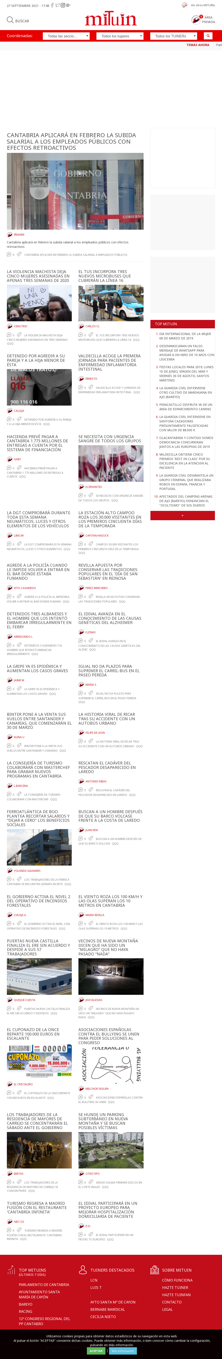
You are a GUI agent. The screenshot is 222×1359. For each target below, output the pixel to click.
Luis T (96, 1287)
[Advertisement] (111, 90)
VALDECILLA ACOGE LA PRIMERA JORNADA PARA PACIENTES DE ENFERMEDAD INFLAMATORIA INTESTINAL (109, 362)
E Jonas (91, 632)
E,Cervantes (94, 487)
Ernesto (91, 379)
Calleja (19, 411)
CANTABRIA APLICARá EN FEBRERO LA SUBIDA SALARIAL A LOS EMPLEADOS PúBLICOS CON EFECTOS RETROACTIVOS (71, 141)
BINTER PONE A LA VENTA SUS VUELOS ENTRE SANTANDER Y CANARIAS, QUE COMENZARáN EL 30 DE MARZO (39, 721)
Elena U (19, 737)
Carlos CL (92, 326)
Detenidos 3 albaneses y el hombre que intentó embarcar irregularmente (34, 650)
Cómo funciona (177, 1280)
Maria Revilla (95, 915)
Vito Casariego (25, 588)
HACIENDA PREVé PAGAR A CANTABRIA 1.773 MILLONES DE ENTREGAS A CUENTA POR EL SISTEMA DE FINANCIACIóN (37, 443)
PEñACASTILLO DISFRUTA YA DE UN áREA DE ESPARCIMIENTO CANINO (185, 406)
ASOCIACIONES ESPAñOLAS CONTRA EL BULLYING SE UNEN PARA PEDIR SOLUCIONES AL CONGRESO (108, 1036)
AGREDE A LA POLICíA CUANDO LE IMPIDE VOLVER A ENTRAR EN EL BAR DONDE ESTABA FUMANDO (38, 571)
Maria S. (91, 685)
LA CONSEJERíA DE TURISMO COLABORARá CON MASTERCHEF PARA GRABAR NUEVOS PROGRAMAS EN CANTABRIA (38, 769)
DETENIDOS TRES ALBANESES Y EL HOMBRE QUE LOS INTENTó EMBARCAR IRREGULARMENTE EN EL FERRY (39, 620)
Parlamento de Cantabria (44, 1284)
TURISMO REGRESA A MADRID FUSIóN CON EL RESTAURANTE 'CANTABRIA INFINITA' (37, 1208)
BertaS (18, 1174)
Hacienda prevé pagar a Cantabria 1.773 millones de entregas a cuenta (35, 472)
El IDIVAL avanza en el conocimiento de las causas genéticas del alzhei (109, 645)
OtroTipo (93, 1174)
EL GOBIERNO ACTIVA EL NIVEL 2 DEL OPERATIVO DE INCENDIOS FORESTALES (38, 901)
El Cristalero (23, 1084)
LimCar (19, 535)
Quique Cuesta (24, 1000)
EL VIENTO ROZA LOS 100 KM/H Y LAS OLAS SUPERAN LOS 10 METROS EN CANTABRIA (110, 901)
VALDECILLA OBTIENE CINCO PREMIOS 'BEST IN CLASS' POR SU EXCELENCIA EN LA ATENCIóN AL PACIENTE (184, 461)
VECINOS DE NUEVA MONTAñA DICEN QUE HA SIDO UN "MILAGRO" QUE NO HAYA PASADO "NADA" (108, 947)
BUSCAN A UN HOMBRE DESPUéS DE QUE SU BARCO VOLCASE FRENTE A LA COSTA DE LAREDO (110, 816)
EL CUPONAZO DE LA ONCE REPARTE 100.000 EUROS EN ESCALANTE (33, 1034)
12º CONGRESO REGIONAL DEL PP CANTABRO (44, 1321)
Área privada (208, 19)
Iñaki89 (19, 235)
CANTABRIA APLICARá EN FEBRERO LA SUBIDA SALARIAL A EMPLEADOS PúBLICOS (75, 255)
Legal (167, 1309)
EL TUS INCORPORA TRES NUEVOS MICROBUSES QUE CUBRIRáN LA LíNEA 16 (104, 276)
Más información (123, 1351)
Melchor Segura (97, 1089)
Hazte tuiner (175, 1287)
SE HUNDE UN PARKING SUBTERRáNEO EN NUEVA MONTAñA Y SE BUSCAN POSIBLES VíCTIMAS (103, 1121)
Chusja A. (20, 915)
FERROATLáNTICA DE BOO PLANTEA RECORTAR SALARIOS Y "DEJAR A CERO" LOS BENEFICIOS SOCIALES (38, 818)
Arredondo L (23, 637)
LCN (93, 1280)
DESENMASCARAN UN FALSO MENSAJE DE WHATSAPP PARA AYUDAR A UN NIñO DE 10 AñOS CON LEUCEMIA (186, 352)
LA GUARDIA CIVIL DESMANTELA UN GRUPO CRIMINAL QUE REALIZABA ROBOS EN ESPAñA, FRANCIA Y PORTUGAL (186, 482)
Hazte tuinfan (176, 1294)
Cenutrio (20, 326)
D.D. (88, 1226)
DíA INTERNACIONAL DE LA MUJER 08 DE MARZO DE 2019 (185, 336)
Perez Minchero (97, 588)
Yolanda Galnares (27, 871)
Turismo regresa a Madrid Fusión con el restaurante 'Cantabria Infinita (34, 1235)
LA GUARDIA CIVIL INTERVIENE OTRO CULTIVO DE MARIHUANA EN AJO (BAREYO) (185, 392)
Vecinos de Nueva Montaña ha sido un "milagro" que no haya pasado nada (108, 1013)
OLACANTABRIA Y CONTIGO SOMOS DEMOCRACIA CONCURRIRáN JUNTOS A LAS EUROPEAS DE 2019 (186, 442)
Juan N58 (92, 830)
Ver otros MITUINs (203, 5)
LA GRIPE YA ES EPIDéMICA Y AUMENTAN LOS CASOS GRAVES (37, 668)
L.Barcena (21, 786)
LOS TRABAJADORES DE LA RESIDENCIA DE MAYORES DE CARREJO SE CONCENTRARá (32, 1187)
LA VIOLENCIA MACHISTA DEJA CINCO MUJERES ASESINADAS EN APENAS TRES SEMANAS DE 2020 (38, 276)
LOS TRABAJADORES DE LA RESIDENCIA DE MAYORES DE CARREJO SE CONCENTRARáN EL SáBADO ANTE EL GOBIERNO (37, 1121)
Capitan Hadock (97, 535)
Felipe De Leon (95, 733)
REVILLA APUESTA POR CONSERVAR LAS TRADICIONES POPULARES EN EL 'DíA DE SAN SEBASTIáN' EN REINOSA (108, 571)
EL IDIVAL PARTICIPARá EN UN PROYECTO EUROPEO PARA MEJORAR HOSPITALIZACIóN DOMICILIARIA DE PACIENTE (107, 1210)
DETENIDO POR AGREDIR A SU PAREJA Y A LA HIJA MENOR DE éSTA (36, 360)
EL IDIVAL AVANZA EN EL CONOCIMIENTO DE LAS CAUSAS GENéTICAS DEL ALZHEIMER (109, 618)
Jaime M (19, 680)
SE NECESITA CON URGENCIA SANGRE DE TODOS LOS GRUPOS (109, 439)
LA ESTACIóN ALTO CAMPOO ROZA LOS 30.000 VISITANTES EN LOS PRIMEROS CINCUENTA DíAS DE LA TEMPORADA (110, 519)
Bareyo (25, 1304)
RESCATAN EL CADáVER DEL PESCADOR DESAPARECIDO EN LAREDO (107, 767)
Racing (25, 1311)
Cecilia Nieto (103, 1316)
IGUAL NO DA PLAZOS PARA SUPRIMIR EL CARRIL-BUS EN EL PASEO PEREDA (109, 671)
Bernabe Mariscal (107, 1309)
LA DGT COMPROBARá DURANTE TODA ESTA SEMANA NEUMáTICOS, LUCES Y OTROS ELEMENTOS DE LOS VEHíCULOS (38, 519)
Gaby (17, 459)
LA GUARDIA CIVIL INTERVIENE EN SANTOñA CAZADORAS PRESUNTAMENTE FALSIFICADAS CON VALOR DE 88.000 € (184, 423)
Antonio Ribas (96, 781)
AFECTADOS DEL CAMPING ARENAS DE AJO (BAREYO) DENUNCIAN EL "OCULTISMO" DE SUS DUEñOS (185, 500)
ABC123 (19, 1222)
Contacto (172, 1302)
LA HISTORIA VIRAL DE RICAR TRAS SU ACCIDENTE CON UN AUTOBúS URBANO (106, 719)
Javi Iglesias (94, 1000)
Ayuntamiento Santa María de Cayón (39, 1294)
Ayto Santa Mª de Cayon (113, 1302)
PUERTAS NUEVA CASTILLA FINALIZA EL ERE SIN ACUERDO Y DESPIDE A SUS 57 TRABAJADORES (38, 947)
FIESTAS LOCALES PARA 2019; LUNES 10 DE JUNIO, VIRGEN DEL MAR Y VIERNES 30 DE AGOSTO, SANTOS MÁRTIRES (186, 373)
